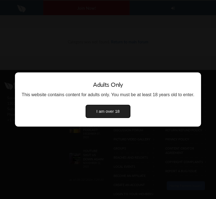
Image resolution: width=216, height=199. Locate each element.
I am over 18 (108, 111)
